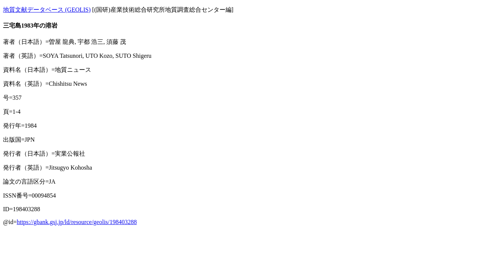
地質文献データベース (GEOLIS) (47, 9)
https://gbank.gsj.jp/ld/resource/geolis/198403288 (77, 222)
